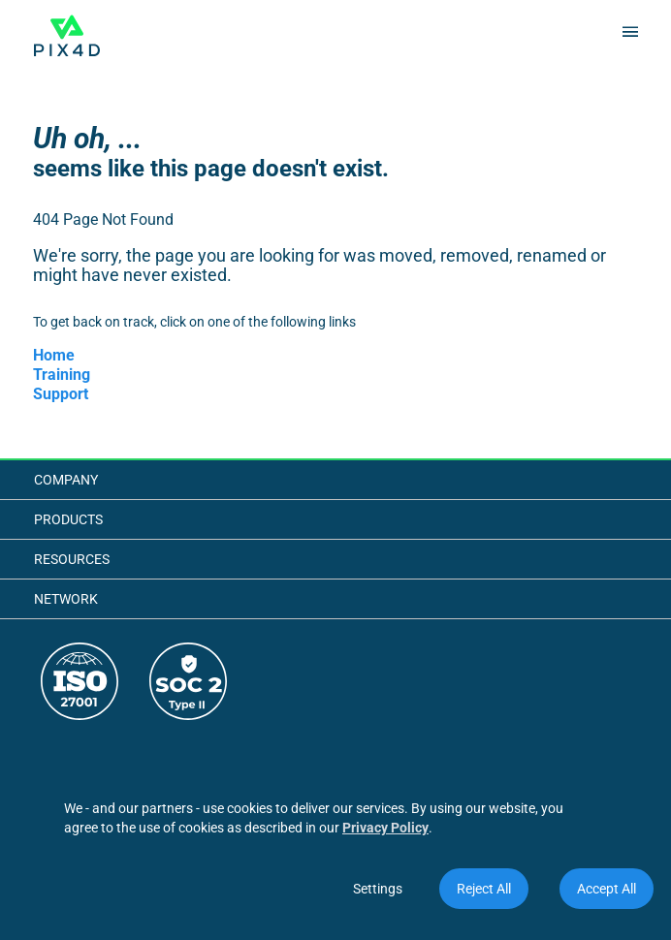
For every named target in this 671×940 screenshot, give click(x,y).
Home (54, 355)
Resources (72, 559)
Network (66, 599)
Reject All (484, 888)
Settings (377, 888)
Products (68, 519)
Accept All (606, 888)
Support (60, 394)
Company (66, 479)
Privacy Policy (385, 827)
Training (61, 374)
